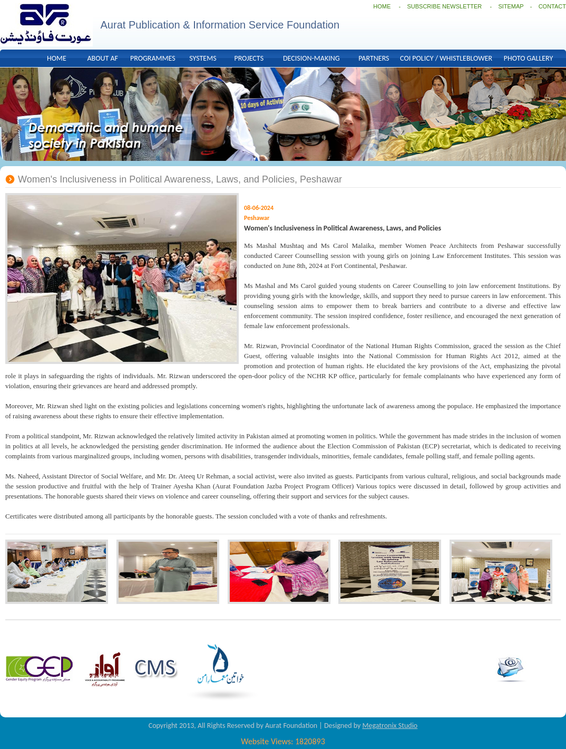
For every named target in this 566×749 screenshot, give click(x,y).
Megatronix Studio (389, 725)
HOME (382, 6)
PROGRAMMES (152, 58)
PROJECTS (249, 58)
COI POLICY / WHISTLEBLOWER (446, 58)
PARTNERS (373, 58)
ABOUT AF (102, 58)
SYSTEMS (202, 58)
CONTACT (552, 6)
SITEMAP (510, 6)
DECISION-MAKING (311, 58)
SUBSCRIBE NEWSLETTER (445, 6)
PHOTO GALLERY (528, 58)
